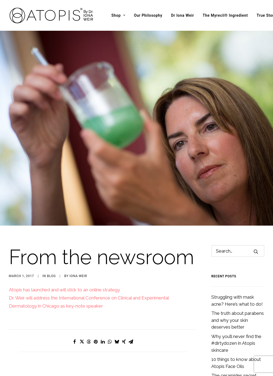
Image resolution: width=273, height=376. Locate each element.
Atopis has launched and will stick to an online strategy (64, 272)
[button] (256, 234)
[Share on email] (130, 324)
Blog (51, 258)
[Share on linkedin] (102, 324)
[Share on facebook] (74, 324)
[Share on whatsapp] (109, 324)
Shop (118, 15)
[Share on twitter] (81, 324)
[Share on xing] (123, 324)
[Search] (237, 233)
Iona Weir (78, 258)
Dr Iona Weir (182, 15)
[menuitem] (118, 15)
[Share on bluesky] (116, 324)
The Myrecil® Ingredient (225, 15)
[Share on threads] (88, 324)
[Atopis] (52, 15)
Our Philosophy (148, 15)
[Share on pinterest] (95, 324)
